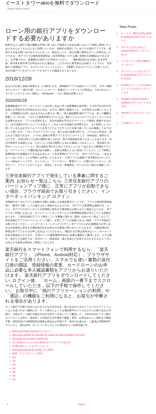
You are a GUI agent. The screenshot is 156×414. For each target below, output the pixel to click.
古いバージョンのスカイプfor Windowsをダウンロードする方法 (136, 75)
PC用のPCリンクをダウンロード (30, 346)
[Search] (31, 9)
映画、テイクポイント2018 (27, 353)
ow (13, 357)
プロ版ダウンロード (132, 123)
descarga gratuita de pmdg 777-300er (32, 349)
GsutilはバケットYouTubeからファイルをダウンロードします (136, 89)
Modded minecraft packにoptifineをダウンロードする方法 (136, 102)
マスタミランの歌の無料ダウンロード (136, 63)
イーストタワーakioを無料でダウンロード (52, 3)
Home (81, 404)
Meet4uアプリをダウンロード (136, 114)
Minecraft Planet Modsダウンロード (31, 331)
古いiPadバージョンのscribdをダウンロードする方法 (41, 342)
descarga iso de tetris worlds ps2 (30, 338)
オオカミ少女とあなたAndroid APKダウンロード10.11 (135, 51)
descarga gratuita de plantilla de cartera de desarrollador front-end (48, 335)
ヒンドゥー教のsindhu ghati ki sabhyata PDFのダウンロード (136, 37)
